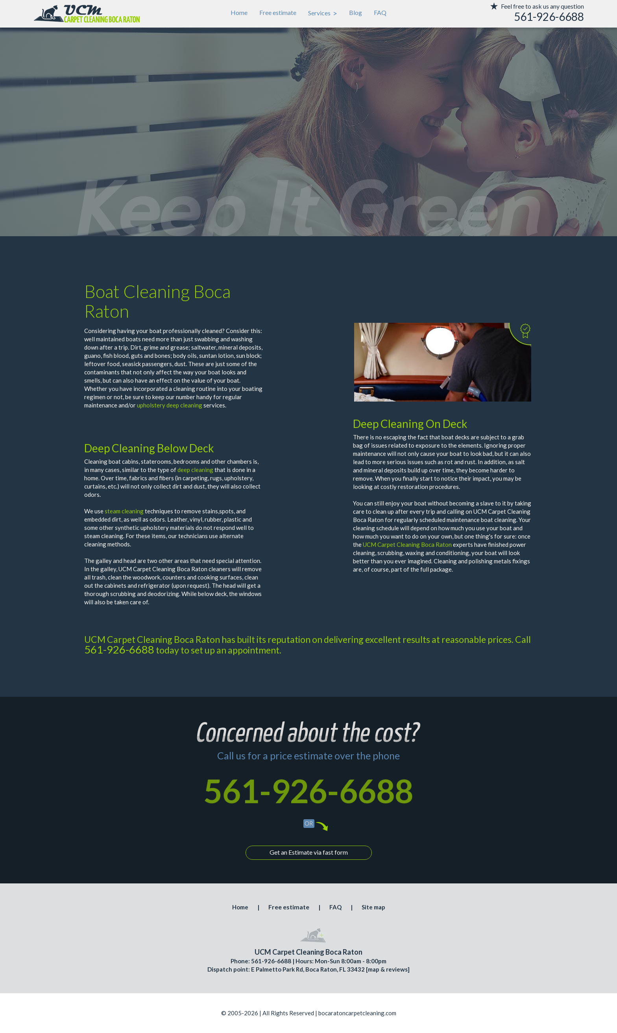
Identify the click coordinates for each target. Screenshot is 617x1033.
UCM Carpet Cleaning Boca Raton (407, 544)
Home (239, 12)
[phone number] (525, 17)
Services (322, 13)
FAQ (380, 12)
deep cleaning (195, 469)
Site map (373, 907)
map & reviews (388, 969)
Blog (355, 12)
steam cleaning (124, 511)
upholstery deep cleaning (169, 405)
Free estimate (277, 12)
